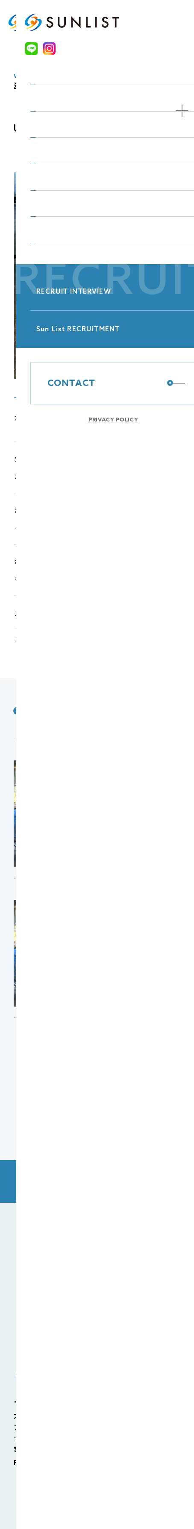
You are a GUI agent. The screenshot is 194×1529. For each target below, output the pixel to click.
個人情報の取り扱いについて (127, 1505)
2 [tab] (46, 401)
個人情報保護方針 (52, 1505)
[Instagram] (148, 22)
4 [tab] (101, 401)
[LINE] (133, 22)
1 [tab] (18, 401)
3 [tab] (74, 401)
